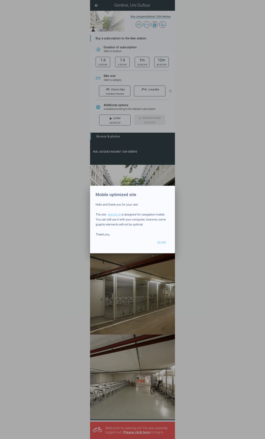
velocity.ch (114, 214)
